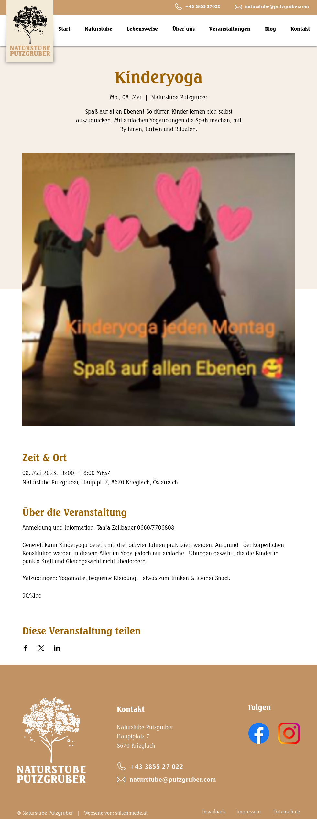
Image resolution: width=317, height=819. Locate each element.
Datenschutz (286, 811)
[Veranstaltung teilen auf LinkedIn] (57, 648)
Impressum (248, 811)
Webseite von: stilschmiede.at (116, 813)
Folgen (259, 707)
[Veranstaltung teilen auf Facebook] (25, 648)
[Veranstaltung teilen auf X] (41, 648)
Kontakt (131, 709)
